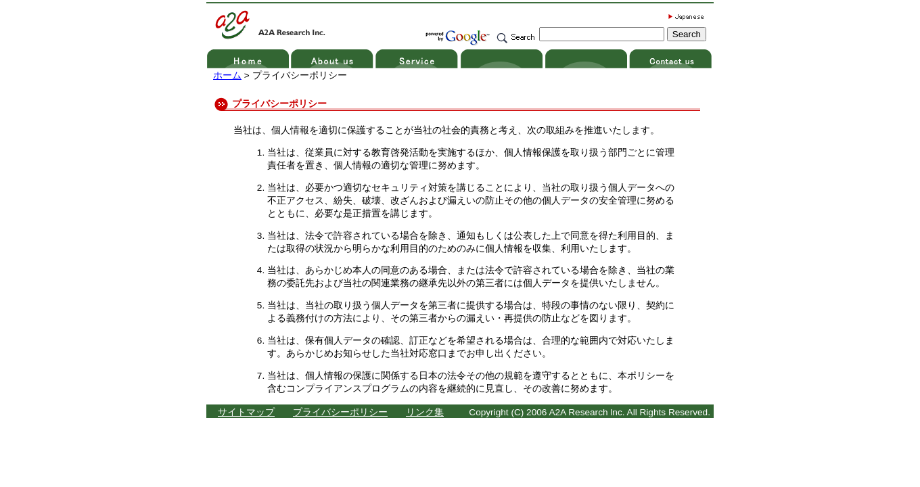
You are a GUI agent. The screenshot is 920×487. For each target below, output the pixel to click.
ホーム (227, 75)
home (248, 59)
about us (333, 59)
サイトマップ (246, 412)
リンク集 (425, 412)
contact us (671, 59)
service (417, 59)
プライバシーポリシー (340, 412)
